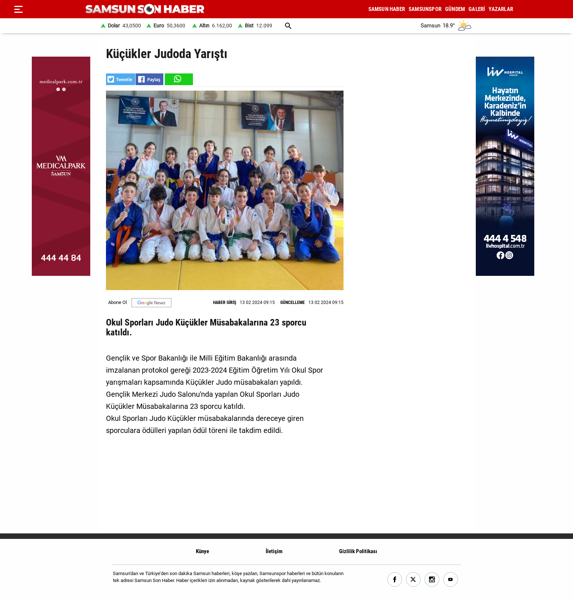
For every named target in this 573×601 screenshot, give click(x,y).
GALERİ (476, 9)
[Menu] (18, 9)
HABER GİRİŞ (224, 302)
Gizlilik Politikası (358, 551)
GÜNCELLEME (292, 302)
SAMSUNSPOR (425, 9)
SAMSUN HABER (386, 9)
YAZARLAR (501, 9)
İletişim (274, 551)
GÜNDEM (455, 9)
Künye (202, 551)
